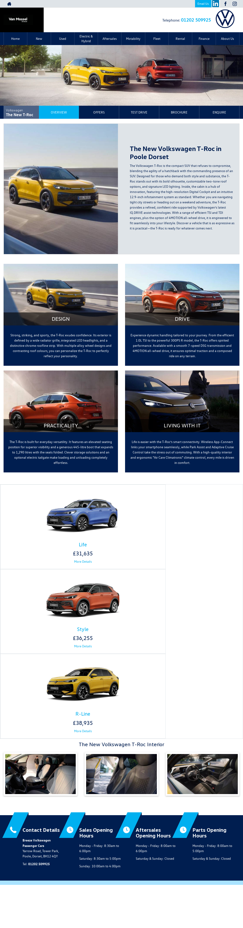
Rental (180, 38)
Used (62, 38)
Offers (99, 112)
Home (15, 38)
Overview (59, 112)
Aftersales (110, 38)
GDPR (163, 909)
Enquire (219, 112)
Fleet (156, 38)
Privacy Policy (51, 909)
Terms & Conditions (103, 909)
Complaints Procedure (186, 909)
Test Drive (139, 112)
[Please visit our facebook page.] (225, 4)
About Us (227, 38)
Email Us (203, 3)
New (39, 38)
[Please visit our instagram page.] (234, 4)
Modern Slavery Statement (138, 909)
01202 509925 (196, 20)
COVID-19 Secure (75, 909)
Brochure (179, 112)
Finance (204, 38)
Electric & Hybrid (86, 38)
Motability (133, 38)
